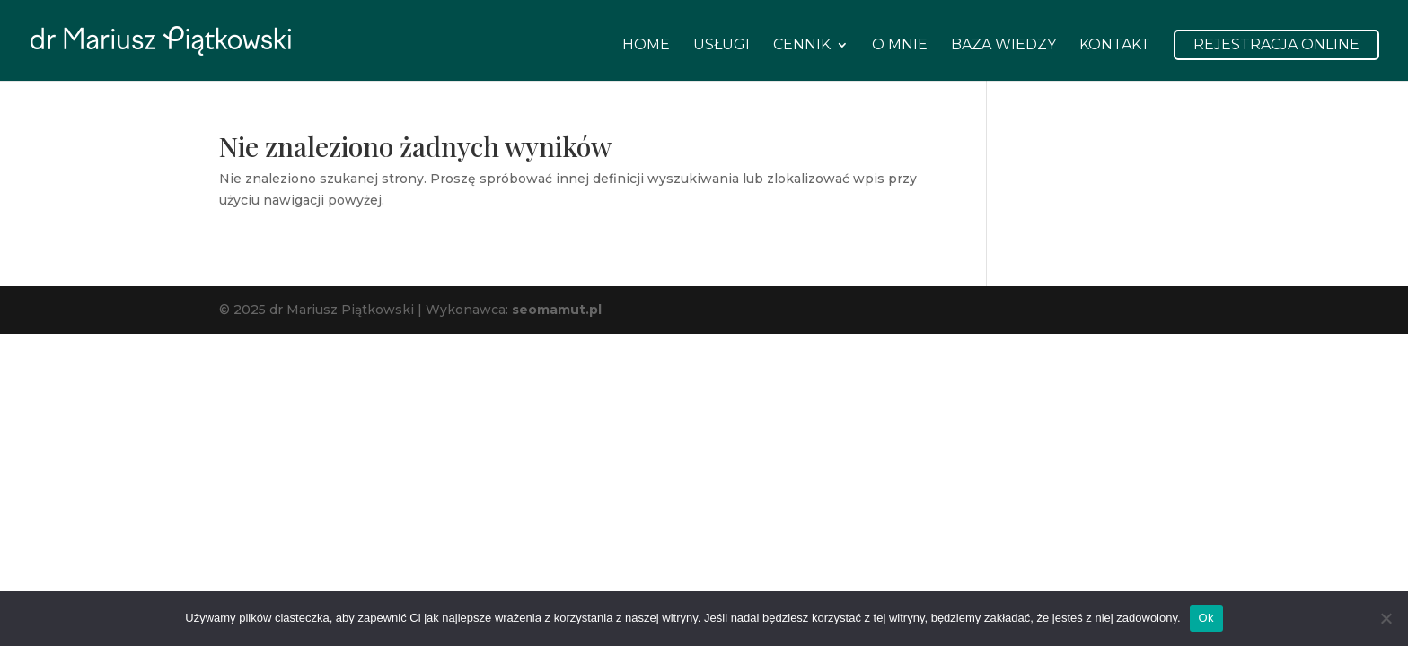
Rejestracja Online (1276, 44)
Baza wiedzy (1003, 46)
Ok (1206, 617)
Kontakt (1114, 46)
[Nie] (1386, 618)
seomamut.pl (557, 309)
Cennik (802, 46)
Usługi (721, 46)
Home (646, 46)
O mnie (900, 46)
